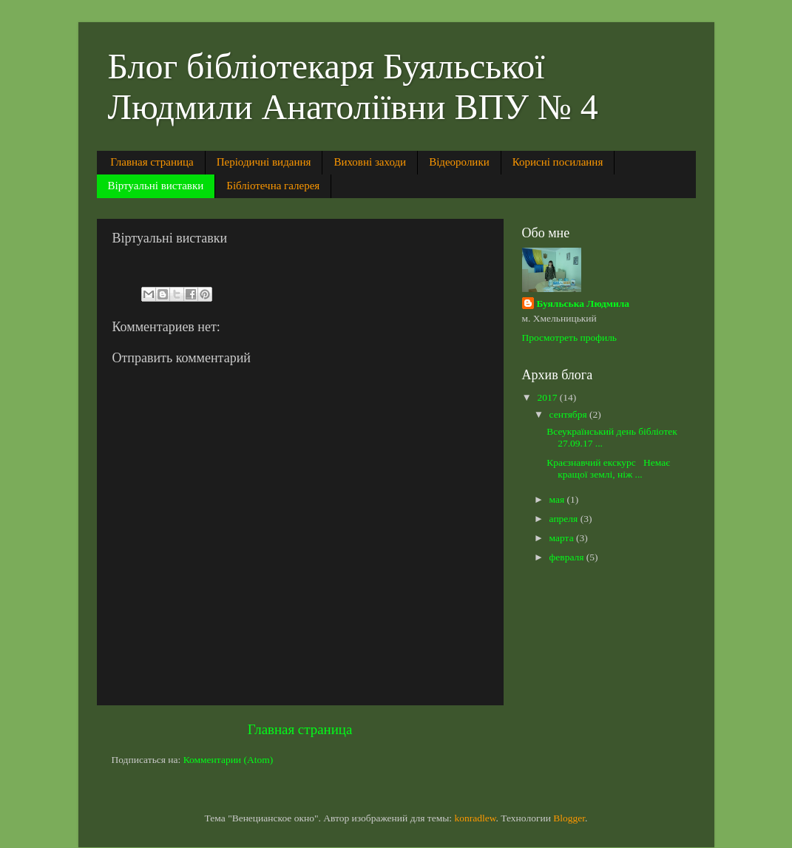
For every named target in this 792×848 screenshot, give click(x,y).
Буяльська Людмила (583, 303)
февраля (567, 557)
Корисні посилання (557, 162)
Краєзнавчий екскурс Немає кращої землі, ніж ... (608, 468)
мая (558, 499)
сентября (569, 414)
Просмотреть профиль (569, 337)
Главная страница (151, 162)
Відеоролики (459, 162)
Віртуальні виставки (156, 185)
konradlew (474, 818)
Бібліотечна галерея (272, 185)
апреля (565, 518)
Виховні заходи (370, 162)
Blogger (569, 818)
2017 (548, 397)
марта (562, 537)
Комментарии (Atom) (228, 759)
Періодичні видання (264, 162)
